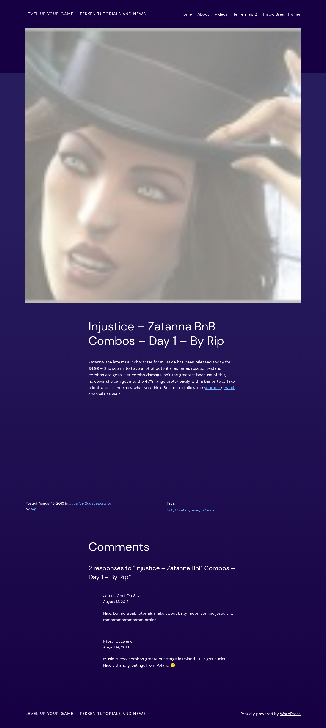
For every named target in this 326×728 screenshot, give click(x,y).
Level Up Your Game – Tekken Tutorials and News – (87, 13)
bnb (170, 510)
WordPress (290, 713)
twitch (229, 387)
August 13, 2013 (116, 601)
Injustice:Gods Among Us (90, 503)
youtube (212, 387)
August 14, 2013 (116, 647)
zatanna (207, 510)
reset (195, 510)
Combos (182, 510)
